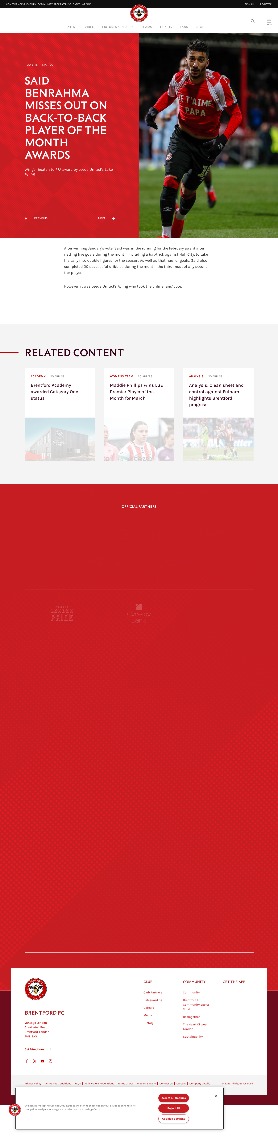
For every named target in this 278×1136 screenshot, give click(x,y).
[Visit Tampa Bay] (139, 784)
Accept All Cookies (173, 1098)
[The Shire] (139, 889)
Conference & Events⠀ (22, 4)
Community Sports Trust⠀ (55, 4)
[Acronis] (216, 749)
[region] (119, 1108)
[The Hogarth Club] (62, 924)
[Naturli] (139, 819)
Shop (200, 27)
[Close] (216, 1096)
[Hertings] (216, 679)
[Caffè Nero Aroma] (139, 959)
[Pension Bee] (216, 644)
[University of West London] (62, 784)
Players (31, 64)
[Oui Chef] (216, 854)
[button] (15, 1110)
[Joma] (215, 534)
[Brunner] (62, 854)
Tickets (166, 27)
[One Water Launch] (216, 819)
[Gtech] (139, 534)
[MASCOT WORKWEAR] (216, 784)
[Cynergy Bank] (139, 644)
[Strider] (139, 714)
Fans (184, 27)
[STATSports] (62, 749)
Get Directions (34, 1080)
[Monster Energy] (139, 679)
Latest (71, 27)
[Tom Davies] (216, 889)
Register (266, 4)
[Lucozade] (216, 924)
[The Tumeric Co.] (139, 924)
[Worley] (139, 749)
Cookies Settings (173, 1118)
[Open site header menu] (269, 21)
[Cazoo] (101, 576)
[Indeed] (177, 576)
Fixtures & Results (118, 27)
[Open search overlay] (252, 20)
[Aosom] (216, 714)
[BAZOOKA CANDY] (62, 679)
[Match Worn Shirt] (139, 854)
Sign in (249, 4)
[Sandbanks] (62, 889)
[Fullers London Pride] (62, 644)
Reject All (173, 1108)
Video (89, 27)
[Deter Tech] (62, 714)
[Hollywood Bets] (63, 534)
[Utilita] (62, 819)
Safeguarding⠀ (83, 4)
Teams (146, 27)
